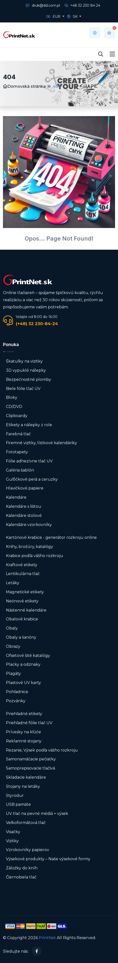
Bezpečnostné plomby (28, 379)
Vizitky (12, 841)
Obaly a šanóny (21, 637)
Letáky (12, 582)
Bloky (11, 397)
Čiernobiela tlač (21, 877)
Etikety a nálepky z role (29, 424)
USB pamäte (18, 804)
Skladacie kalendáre (26, 777)
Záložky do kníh (22, 868)
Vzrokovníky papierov (27, 849)
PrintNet (47, 937)
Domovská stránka (24, 86)
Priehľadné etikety (24, 713)
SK (73, 16)
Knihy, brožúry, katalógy (29, 546)
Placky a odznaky (23, 664)
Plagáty (13, 673)
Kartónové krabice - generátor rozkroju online (51, 537)
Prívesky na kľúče (23, 732)
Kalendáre (16, 497)
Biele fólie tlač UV (23, 388)
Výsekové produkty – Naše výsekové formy (48, 859)
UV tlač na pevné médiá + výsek (37, 813)
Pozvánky (15, 701)
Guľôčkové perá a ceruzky (32, 479)
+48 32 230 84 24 (82, 5)
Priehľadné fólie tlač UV (29, 722)
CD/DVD (14, 406)
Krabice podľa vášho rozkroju (34, 555)
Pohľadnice (17, 691)
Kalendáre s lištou (23, 506)
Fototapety (17, 452)
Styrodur (15, 795)
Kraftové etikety (21, 564)
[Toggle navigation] (112, 54)
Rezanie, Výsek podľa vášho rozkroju (42, 750)
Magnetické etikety (25, 592)
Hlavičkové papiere (24, 488)
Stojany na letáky (23, 786)
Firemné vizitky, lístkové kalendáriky (41, 442)
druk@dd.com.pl (43, 5)
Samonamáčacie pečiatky (31, 759)
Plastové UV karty (24, 682)
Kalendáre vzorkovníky (29, 524)
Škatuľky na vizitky (24, 361)
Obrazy (13, 646)
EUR (53, 16)
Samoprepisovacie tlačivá (30, 768)
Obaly (12, 628)
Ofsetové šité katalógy (28, 655)
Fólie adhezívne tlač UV (29, 461)
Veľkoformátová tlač (26, 822)
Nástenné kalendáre (26, 610)
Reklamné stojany (23, 741)
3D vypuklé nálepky (26, 370)
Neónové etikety (22, 601)
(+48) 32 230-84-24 (37, 323)
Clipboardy (16, 415)
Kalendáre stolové (24, 515)
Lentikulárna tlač (23, 573)
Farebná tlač (18, 434)
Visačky (13, 831)
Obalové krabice (22, 619)
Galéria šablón (20, 470)
